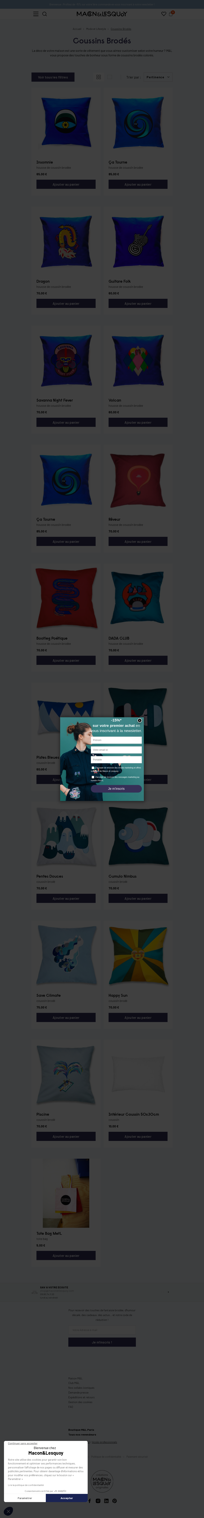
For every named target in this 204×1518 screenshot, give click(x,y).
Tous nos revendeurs (82, 1434)
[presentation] (92, 1355)
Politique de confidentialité (106, 1456)
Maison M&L (75, 1378)
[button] (35, 14)
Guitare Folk (120, 282)
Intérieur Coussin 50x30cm (134, 1115)
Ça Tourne (118, 163)
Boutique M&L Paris (81, 1429)
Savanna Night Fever (54, 401)
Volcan (115, 401)
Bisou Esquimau (122, 758)
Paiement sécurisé (137, 1456)
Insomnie (44, 163)
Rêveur (114, 520)
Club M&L (74, 1383)
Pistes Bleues (47, 758)
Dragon (43, 282)
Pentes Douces (49, 877)
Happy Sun (118, 996)
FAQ (70, 1406)
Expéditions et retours (81, 1397)
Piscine (42, 1115)
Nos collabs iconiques (81, 1387)
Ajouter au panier (66, 184)
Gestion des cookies (80, 1402)
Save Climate (48, 996)
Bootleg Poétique (52, 639)
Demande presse (78, 1392)
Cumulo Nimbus (122, 877)
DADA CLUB (119, 639)
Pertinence (155, 77)
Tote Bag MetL (49, 1234)
